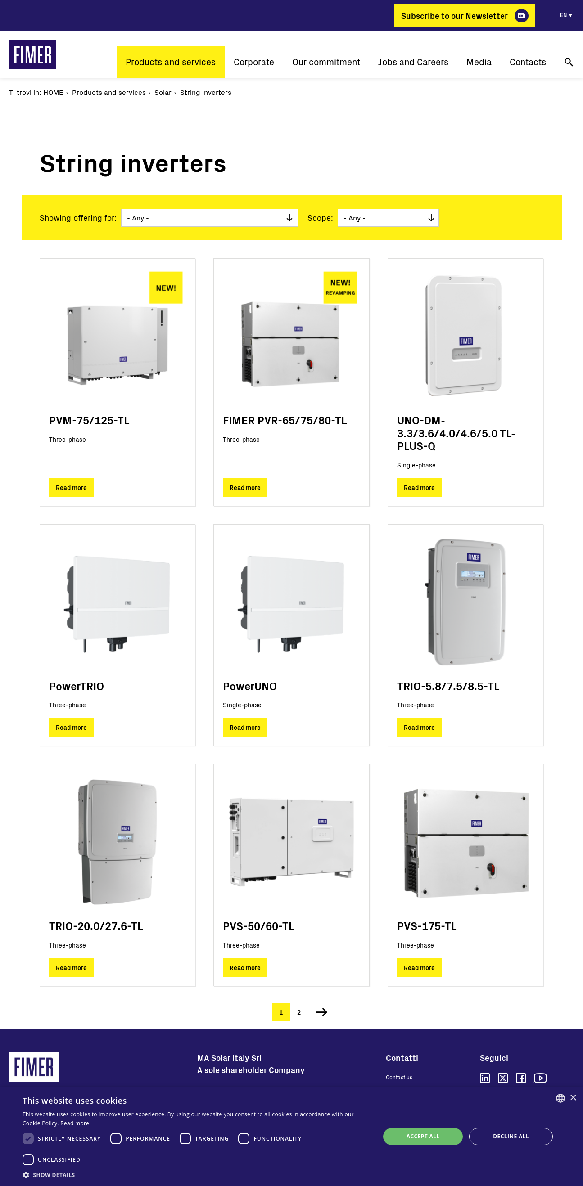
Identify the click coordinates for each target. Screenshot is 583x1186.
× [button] (572, 1098)
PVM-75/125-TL (89, 420)
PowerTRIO (76, 685)
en (563, 14)
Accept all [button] (423, 1136)
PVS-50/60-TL (258, 925)
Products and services (171, 62)
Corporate (254, 62)
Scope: (320, 217)
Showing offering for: (78, 217)
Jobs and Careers (413, 62)
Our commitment (326, 62)
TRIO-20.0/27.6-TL (96, 925)
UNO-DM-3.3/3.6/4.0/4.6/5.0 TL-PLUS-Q (456, 433)
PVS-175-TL (426, 925)
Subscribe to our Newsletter (454, 15)
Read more (71, 487)
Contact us (399, 1077)
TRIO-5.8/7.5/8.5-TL (448, 685)
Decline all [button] (511, 1136)
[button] (196, 1174)
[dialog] (291, 1136)
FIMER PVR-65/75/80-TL (285, 420)
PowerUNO (250, 685)
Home (53, 92)
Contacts (528, 62)
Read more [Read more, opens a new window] (74, 1123)
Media (479, 62)
